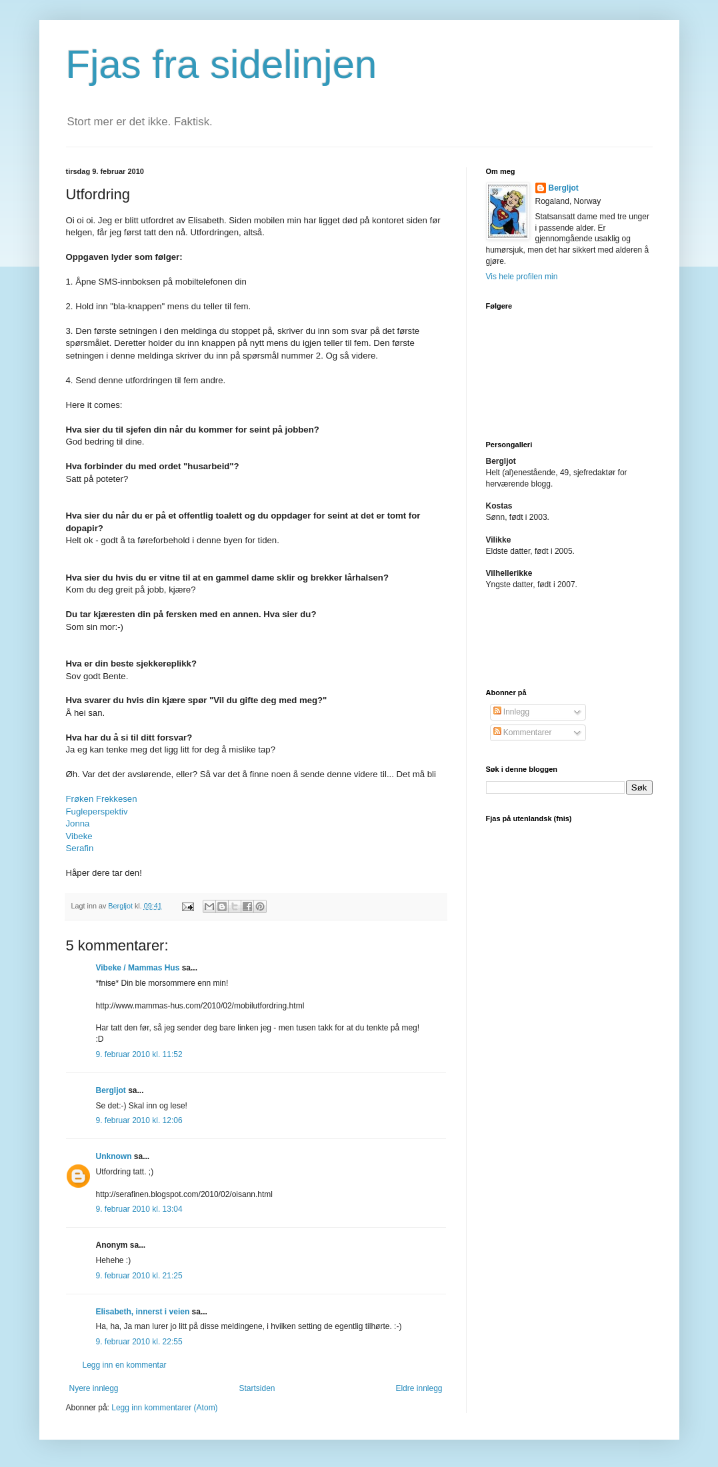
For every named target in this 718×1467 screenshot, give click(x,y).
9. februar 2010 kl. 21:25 (139, 1275)
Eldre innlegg (418, 1388)
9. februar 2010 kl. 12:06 (139, 1120)
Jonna (78, 823)
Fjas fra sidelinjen (221, 64)
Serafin (80, 848)
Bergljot (111, 1090)
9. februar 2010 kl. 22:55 (139, 1341)
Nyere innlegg (94, 1388)
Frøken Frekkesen (101, 799)
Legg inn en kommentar (125, 1365)
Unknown (114, 1156)
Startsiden (257, 1388)
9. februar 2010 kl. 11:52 (139, 1054)
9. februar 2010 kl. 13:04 (139, 1209)
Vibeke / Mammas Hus (138, 967)
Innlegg (511, 712)
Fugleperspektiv (97, 811)
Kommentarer (522, 732)
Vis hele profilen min (522, 276)
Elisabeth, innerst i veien (143, 1311)
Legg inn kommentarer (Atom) (164, 1407)
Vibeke (79, 836)
